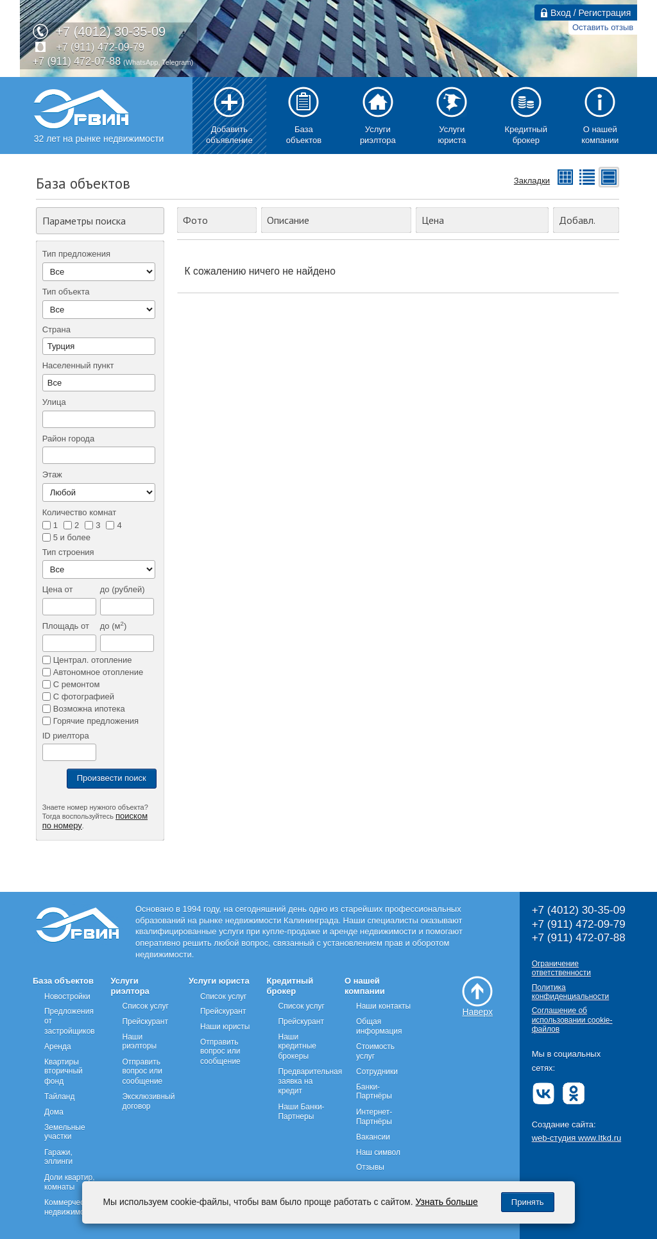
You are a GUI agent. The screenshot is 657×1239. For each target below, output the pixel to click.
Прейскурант (144, 1021)
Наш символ (378, 1152)
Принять (527, 1202)
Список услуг (145, 1006)
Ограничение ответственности (561, 968)
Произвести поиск (111, 778)
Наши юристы (225, 1026)
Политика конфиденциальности (571, 992)
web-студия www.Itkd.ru (577, 1138)
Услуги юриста (219, 981)
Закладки (532, 180)
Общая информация (379, 1026)
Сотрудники (377, 1071)
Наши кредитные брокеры (297, 1046)
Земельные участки (64, 1132)
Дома (54, 1111)
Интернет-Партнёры (374, 1116)
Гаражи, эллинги (58, 1157)
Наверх (477, 996)
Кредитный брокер (289, 986)
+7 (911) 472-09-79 (100, 47)
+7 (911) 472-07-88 (77, 61)
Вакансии (373, 1136)
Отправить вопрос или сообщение (142, 1071)
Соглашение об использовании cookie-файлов (572, 1020)
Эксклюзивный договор (148, 1101)
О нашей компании (365, 986)
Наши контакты (383, 1006)
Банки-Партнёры (374, 1091)
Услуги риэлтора (129, 986)
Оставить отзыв (602, 27)
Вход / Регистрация (586, 13)
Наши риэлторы (139, 1041)
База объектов (63, 981)
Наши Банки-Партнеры (301, 1111)
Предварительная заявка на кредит (310, 1081)
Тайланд (59, 1096)
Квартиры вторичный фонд (63, 1071)
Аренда (57, 1046)
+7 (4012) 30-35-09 (110, 31)
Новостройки (67, 996)
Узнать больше (447, 1202)
